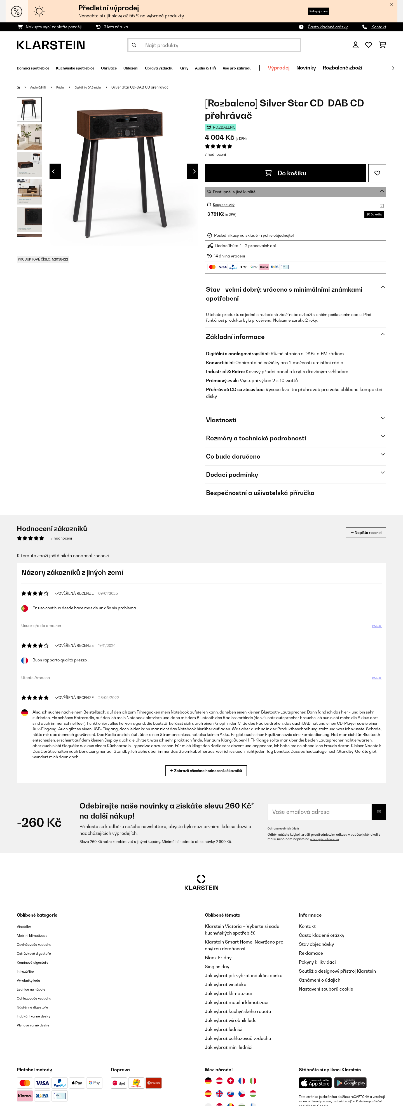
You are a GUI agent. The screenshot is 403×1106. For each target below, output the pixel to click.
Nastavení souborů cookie (326, 992)
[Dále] (393, 68)
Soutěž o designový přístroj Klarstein (337, 974)
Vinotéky (26, 929)
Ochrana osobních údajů (286, 831)
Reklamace (311, 956)
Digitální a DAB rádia (101, 87)
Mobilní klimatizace (37, 938)
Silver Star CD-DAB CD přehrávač (157, 87)
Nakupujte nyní (309, 11)
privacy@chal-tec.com (327, 842)
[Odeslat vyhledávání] (134, 45)
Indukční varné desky (39, 1018)
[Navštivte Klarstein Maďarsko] (253, 1096)
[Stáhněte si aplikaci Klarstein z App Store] (315, 1085)
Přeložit (373, 631)
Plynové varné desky (38, 1027)
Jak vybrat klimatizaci (228, 996)
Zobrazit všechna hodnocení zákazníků (208, 773)
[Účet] (356, 45)
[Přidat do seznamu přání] (377, 173)
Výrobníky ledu (32, 983)
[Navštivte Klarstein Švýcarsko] (230, 1083)
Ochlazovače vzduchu (39, 1000)
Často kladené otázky (328, 26)
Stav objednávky (316, 947)
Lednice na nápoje (36, 992)
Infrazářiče (28, 974)
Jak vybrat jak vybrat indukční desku (243, 978)
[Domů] (24, 87)
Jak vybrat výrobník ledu (231, 1023)
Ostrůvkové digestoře (39, 956)
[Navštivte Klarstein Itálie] (253, 1083)
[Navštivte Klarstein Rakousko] (219, 1083)
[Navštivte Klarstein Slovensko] (230, 1096)
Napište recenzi (359, 535)
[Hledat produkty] (214, 45)
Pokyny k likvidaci (317, 965)
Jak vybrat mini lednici (228, 1050)
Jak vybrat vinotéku (225, 987)
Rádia (67, 87)
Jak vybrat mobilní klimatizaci (236, 1005)
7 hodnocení (215, 154)
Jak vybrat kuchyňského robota (238, 1014)
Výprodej (351, 68)
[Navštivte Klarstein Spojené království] (219, 1096)
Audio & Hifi (41, 87)
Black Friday (218, 960)
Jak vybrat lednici (223, 1032)
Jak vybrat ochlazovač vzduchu (238, 1041)
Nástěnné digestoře (37, 1009)
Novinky (379, 68)
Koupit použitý (226, 204)
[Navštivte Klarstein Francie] (241, 1083)
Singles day (217, 969)
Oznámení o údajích (319, 983)
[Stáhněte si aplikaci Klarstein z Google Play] (350, 1085)
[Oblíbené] (368, 45)
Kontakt (378, 26)
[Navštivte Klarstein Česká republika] (241, 1096)
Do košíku (285, 173)
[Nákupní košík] (382, 45)
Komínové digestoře (38, 965)
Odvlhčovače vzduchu (39, 947)
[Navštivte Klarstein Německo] (208, 1083)
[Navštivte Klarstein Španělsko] (208, 1096)
